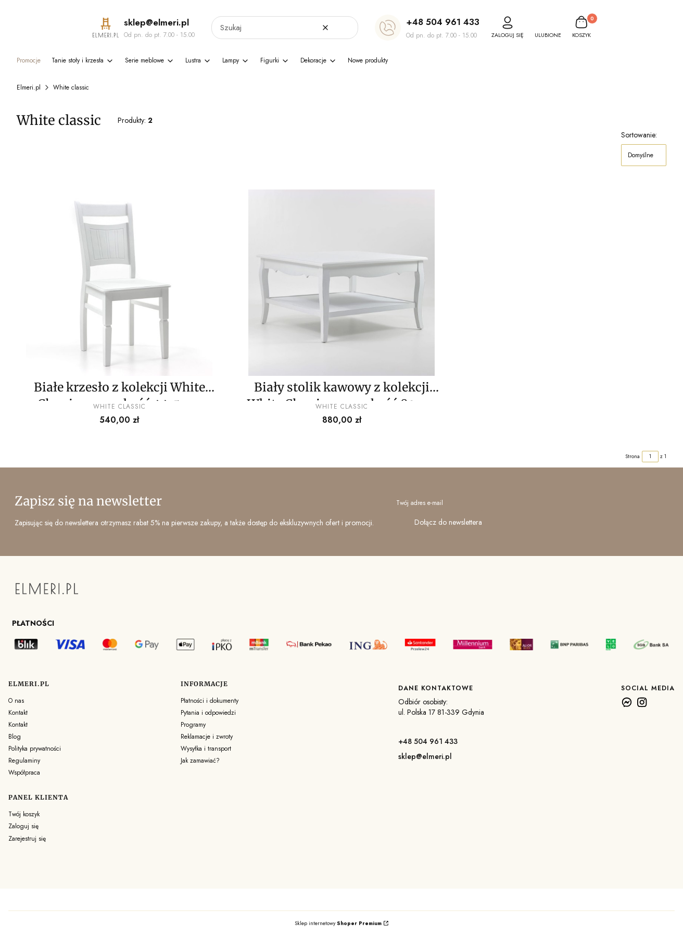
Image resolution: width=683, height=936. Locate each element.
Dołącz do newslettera (448, 522)
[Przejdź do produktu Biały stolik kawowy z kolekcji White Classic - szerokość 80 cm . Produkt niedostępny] (341, 282)
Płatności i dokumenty (209, 700)
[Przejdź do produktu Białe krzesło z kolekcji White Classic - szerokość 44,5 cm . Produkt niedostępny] (119, 282)
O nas (16, 700)
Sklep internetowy (338, 923)
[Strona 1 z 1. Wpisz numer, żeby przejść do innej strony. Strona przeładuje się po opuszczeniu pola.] (650, 456)
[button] (346, 27)
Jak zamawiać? (200, 760)
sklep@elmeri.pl (425, 756)
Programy (193, 724)
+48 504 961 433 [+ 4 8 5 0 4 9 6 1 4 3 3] (442, 22)
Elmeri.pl (29, 87)
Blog (14, 736)
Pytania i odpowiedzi (208, 712)
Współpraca (24, 772)
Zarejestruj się (27, 838)
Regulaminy (24, 760)
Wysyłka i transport (206, 748)
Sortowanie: (639, 135)
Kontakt (18, 712)
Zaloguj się (23, 826)
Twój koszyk (24, 814)
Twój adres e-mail (419, 503)
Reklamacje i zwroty (207, 736)
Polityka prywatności (34, 748)
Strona (632, 456)
